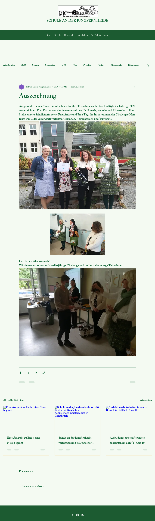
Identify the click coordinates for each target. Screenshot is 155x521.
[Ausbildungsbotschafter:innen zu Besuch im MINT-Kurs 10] (129, 419)
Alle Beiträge (9, 65)
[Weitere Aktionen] (134, 87)
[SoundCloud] (82, 514)
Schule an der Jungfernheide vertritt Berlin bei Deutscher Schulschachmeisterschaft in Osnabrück (75, 441)
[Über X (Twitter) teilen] (28, 372)
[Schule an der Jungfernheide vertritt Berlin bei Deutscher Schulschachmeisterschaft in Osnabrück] (77, 419)
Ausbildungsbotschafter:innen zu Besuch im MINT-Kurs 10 (127, 441)
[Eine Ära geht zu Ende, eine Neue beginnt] (26, 419)
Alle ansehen (146, 400)
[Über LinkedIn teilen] (35, 372)
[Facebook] (72, 514)
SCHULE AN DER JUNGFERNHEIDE (77, 21)
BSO (23, 65)
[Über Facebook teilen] (20, 372)
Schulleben (50, 65)
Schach (35, 65)
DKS (64, 65)
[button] (147, 65)
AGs (75, 65)
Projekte (87, 65)
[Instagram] (77, 514)
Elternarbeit (133, 65)
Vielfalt (100, 65)
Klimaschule (116, 65)
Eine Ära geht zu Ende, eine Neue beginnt (23, 441)
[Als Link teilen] (43, 372)
